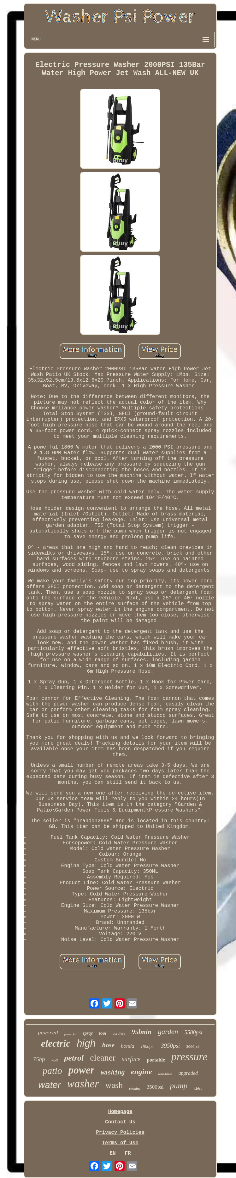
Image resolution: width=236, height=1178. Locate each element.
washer (83, 1084)
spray (88, 1033)
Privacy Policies (120, 1132)
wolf (54, 1060)
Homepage (120, 1112)
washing (113, 1073)
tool (102, 1033)
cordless (119, 1033)
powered (48, 1033)
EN (112, 1153)
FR (128, 1153)
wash (114, 1085)
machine (165, 1073)
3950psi (170, 1045)
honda (127, 1046)
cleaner (102, 1057)
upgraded (188, 1073)
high (86, 1043)
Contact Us (120, 1122)
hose (108, 1045)
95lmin (142, 1032)
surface (131, 1059)
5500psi (194, 1032)
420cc (198, 1088)
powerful (70, 1034)
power (81, 1070)
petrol (74, 1057)
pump (179, 1085)
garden (168, 1032)
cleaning (134, 1088)
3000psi (192, 1046)
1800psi (148, 1046)
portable (156, 1059)
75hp (39, 1059)
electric (55, 1043)
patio (52, 1070)
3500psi (155, 1087)
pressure (189, 1056)
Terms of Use (120, 1143)
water (49, 1085)
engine (141, 1072)
